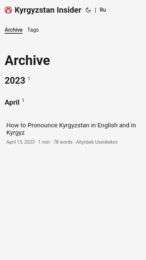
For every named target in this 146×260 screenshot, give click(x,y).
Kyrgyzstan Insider (43, 10)
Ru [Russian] (103, 10)
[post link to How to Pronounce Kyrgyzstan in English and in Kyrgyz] (73, 132)
